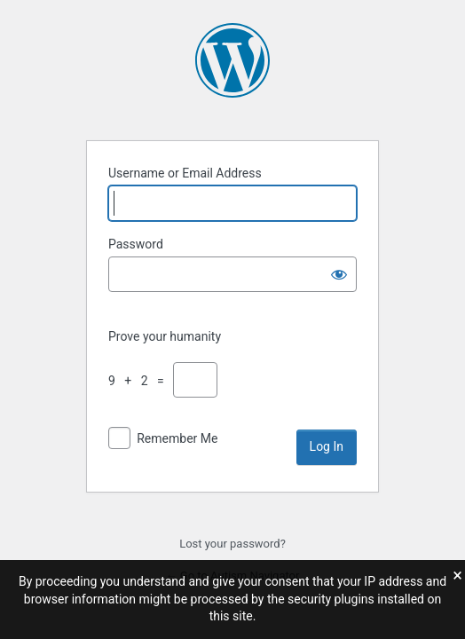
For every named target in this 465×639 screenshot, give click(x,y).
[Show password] (339, 274)
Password (135, 244)
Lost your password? (232, 543)
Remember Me (177, 438)
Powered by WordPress (232, 60)
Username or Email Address (185, 173)
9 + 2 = (139, 381)
